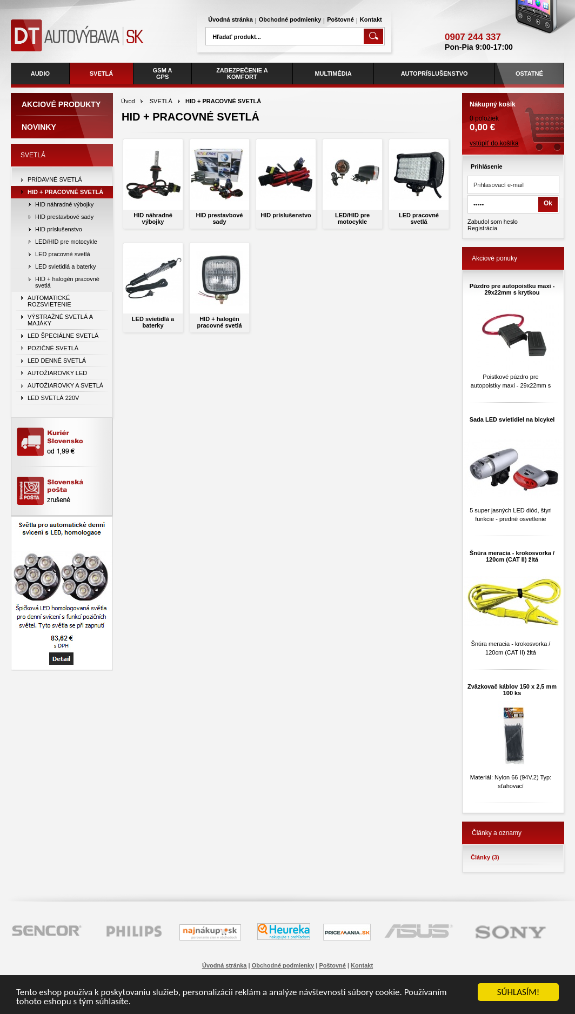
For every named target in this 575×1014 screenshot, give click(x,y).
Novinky (39, 127)
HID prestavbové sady (219, 218)
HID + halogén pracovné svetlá (219, 322)
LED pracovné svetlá (419, 218)
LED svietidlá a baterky (153, 322)
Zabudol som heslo (492, 221)
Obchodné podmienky (290, 19)
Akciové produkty (61, 104)
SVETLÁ (161, 101)
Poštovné (340, 19)
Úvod (128, 101)
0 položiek (513, 113)
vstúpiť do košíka (494, 143)
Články (485, 857)
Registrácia (482, 228)
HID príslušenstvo (285, 215)
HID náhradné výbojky (152, 218)
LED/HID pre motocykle (352, 218)
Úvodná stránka (230, 19)
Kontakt (371, 19)
